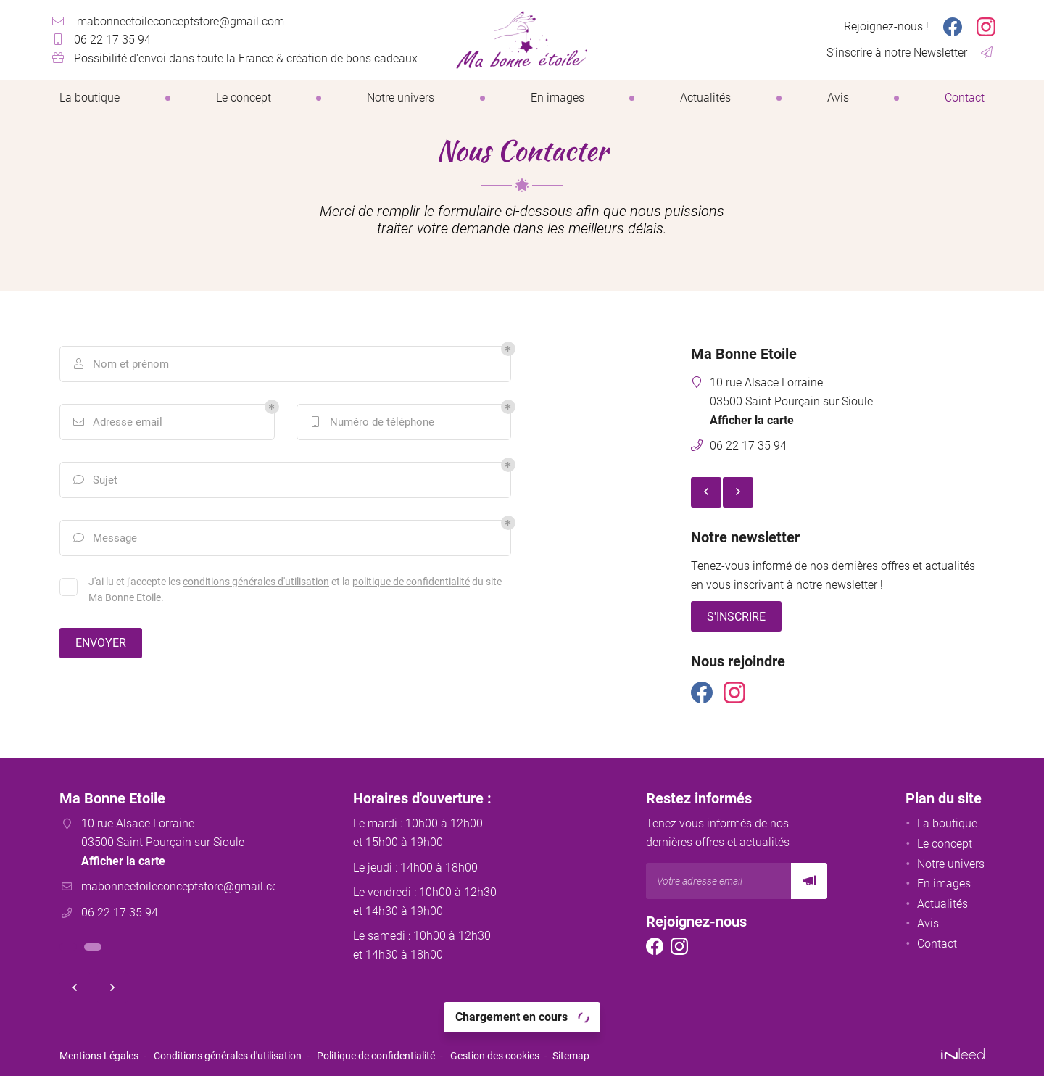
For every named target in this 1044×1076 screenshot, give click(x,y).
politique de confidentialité (411, 581)
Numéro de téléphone (371, 422)
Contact (965, 97)
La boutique (89, 97)
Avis (838, 97)
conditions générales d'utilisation (256, 581)
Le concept (243, 97)
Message (104, 538)
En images (557, 97)
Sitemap (570, 1056)
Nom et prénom (120, 364)
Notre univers (400, 97)
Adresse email (116, 422)
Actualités (705, 97)
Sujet (94, 480)
